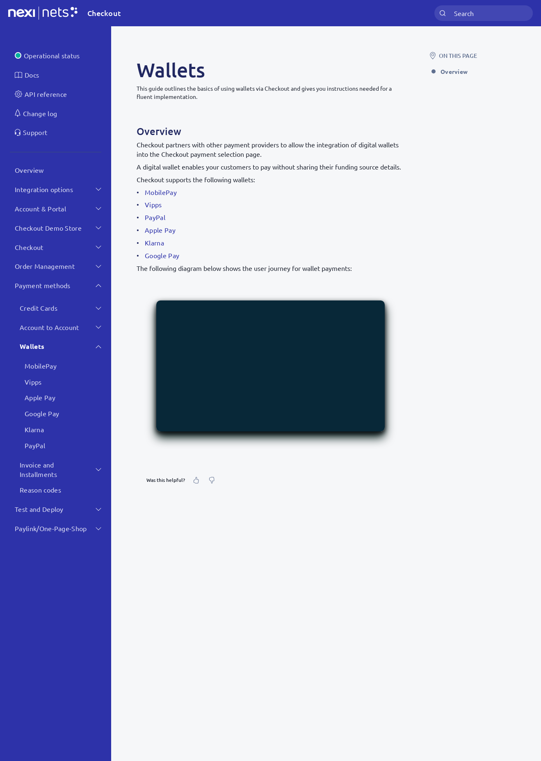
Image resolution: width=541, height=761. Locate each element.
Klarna (34, 429)
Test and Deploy (39, 509)
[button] (270, 365)
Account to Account (49, 327)
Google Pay (42, 413)
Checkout (29, 247)
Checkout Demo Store (48, 228)
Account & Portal (40, 208)
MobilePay (41, 366)
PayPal (35, 445)
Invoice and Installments (38, 469)
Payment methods (43, 285)
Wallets (32, 346)
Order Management (45, 266)
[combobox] (483, 13)
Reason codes (40, 490)
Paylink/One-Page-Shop (51, 528)
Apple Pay (40, 397)
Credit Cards (38, 308)
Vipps (33, 382)
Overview (29, 170)
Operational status (52, 55)
